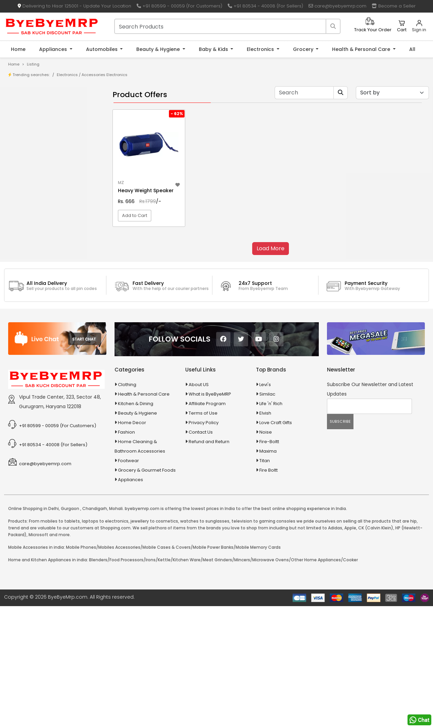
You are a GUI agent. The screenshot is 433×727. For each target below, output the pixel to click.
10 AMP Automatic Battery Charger (55, 177)
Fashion (126, 500)
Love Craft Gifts (275, 491)
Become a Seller (394, 6)
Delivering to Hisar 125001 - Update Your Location (74, 6)
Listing (33, 64)
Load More (270, 248)
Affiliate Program (207, 472)
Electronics (261, 49)
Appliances (53, 49)
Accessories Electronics (104, 74)
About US (199, 453)
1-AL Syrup (29, 166)
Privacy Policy (204, 491)
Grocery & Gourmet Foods (147, 538)
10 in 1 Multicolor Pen (40, 187)
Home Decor (132, 491)
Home (18, 49)
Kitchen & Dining (135, 472)
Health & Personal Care (362, 49)
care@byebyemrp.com (337, 6)
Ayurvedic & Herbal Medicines (46, 299)
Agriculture (25, 251)
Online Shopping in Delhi (33, 577)
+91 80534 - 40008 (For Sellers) (265, 6)
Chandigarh (94, 577)
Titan (264, 529)
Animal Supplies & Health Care (46, 263)
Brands (26, 129)
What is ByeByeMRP (210, 462)
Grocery (304, 49)
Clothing (127, 453)
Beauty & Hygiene (158, 49)
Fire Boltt (268, 538)
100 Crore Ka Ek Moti (40, 219)
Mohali (116, 577)
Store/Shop (31, 118)
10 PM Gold (29, 198)
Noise (265, 500)
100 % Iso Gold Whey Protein (48, 208)
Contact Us (201, 500)
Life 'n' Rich (270, 472)
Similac (267, 462)
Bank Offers (31, 140)
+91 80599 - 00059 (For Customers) (179, 6)
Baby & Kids (214, 49)
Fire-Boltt (269, 510)
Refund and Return (209, 510)
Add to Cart (134, 215)
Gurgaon (70, 577)
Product (27, 108)
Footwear (128, 529)
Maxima (268, 519)
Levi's (265, 453)
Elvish (265, 481)
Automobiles (102, 49)
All (412, 49)
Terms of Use (203, 481)
